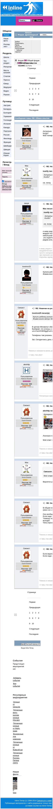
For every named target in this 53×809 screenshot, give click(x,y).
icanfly (26, 126)
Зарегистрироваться (9, 189)
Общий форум (33, 60)
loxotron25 (26, 266)
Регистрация (19, 48)
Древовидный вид (31, 36)
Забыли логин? (7, 186)
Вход (17, 47)
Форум (20, 60)
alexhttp (26, 364)
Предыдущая (34, 83)
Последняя (33, 110)
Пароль (5, 177)
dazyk (26, 203)
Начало (28, 33)
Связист (21, 308)
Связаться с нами (44, 801)
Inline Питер (29, 648)
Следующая (34, 105)
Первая (32, 78)
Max (26, 166)
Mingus (13, 793)
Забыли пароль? (18, 51)
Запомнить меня (10, 181)
